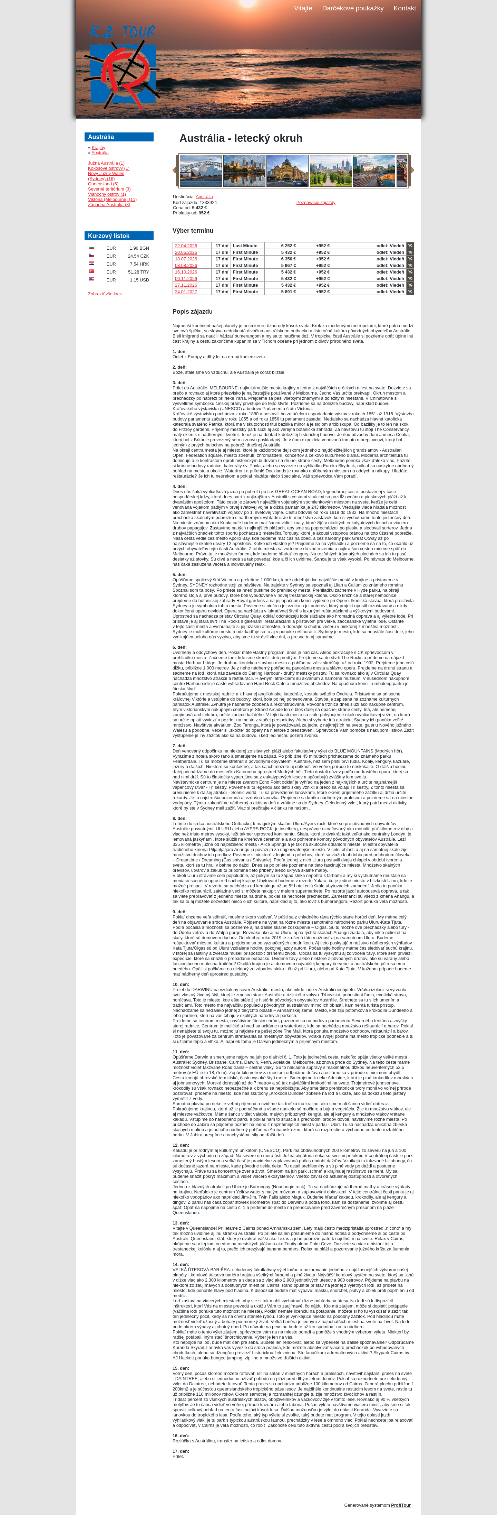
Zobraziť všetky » (105, 293)
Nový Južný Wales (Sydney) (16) (106, 176)
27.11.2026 (186, 285)
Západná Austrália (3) (109, 204)
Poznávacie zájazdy (315, 202)
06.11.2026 (186, 278)
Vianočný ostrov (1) (107, 194)
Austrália (204, 196)
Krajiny (98, 147)
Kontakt (405, 8)
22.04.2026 (186, 245)
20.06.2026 (186, 252)
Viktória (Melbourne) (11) (112, 199)
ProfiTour (401, 1505)
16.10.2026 (186, 272)
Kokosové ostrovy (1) (108, 168)
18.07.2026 (186, 258)
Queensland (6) (103, 183)
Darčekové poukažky (353, 8)
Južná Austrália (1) (106, 163)
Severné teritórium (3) (109, 189)
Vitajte (303, 8)
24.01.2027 (186, 291)
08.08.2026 (186, 265)
